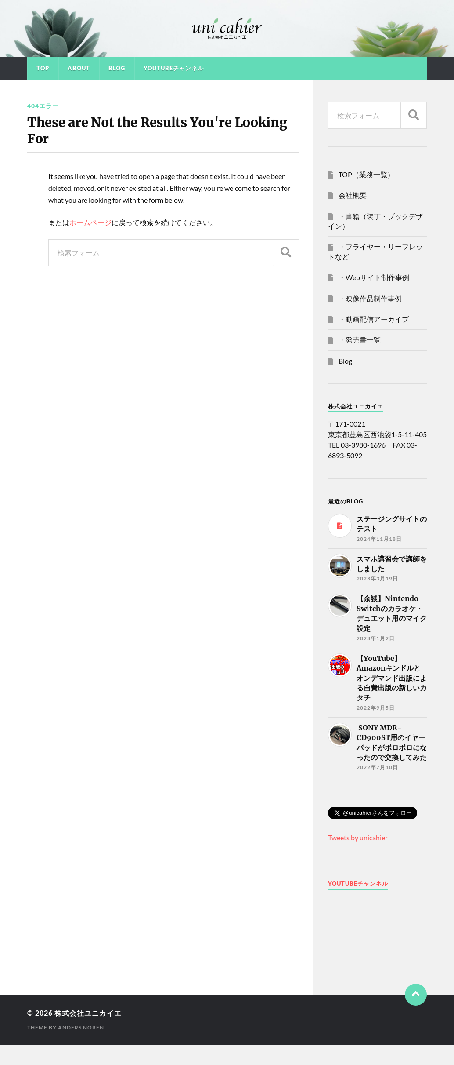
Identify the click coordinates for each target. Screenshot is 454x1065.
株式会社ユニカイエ (88, 1013)
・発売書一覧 (360, 340)
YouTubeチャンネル (174, 68)
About (79, 68)
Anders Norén (81, 1027)
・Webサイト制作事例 (374, 277)
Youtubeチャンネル (358, 883)
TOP (42, 68)
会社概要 (353, 195)
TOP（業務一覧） (366, 174)
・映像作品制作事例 (370, 298)
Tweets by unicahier (358, 837)
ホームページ (90, 222)
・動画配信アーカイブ (374, 319)
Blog (116, 68)
